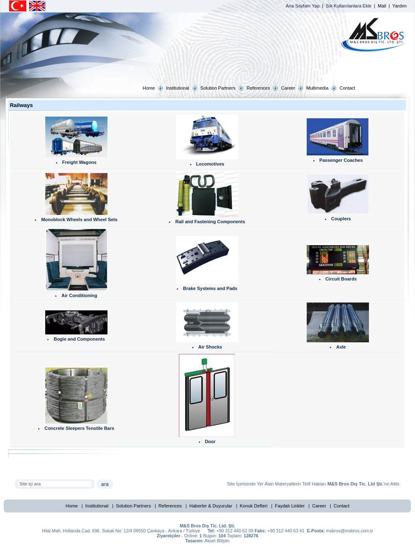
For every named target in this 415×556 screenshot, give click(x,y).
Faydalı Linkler (290, 505)
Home (72, 505)
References (170, 505)
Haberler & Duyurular (210, 505)
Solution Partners (133, 505)
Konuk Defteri (254, 505)
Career (319, 505)
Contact (341, 505)
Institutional (97, 505)
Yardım (399, 5)
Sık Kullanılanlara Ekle (348, 5)
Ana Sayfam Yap (303, 5)
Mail (382, 5)
